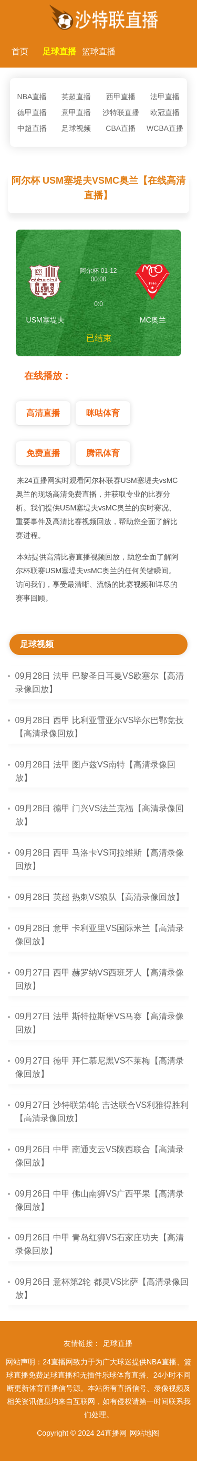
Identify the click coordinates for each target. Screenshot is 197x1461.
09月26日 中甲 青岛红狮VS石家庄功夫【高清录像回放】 (99, 1244)
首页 (20, 51)
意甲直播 (76, 112)
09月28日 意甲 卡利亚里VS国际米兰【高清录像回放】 (99, 935)
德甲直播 (32, 112)
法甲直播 (165, 96)
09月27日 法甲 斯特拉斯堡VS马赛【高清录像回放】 (99, 1023)
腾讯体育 (103, 453)
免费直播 (43, 453)
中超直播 (32, 128)
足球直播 (59, 51)
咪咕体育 (103, 413)
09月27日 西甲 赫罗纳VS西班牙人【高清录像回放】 (99, 979)
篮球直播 (99, 51)
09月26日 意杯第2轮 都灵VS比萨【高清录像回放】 (102, 1288)
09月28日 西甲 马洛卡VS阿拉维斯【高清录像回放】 (99, 859)
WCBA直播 (165, 128)
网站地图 (144, 1433)
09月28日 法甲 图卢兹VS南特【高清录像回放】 (95, 771)
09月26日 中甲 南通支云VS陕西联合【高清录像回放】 (99, 1156)
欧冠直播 (165, 112)
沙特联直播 (120, 112)
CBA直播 (121, 128)
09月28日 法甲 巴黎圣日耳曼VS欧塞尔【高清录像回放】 (99, 682)
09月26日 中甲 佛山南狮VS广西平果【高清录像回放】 (99, 1200)
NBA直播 (32, 96)
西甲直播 (121, 96)
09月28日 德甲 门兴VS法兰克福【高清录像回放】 (99, 815)
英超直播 (76, 96)
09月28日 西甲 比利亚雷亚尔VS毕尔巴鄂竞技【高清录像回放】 (99, 727)
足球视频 (76, 128)
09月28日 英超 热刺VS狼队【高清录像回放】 (99, 897)
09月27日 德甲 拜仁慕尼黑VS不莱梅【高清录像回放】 (99, 1067)
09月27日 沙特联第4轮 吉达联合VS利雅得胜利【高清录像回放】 (102, 1112)
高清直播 (43, 413)
